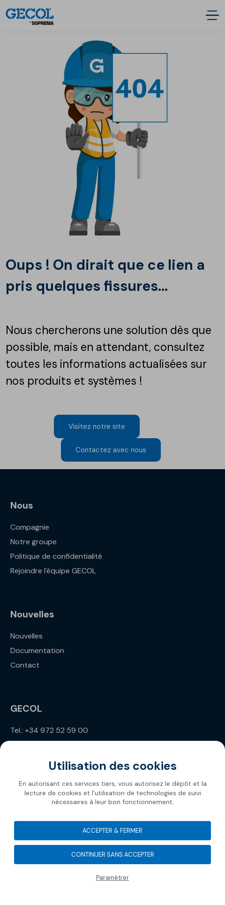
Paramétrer (112, 878)
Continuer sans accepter (112, 855)
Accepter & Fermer (112, 831)
